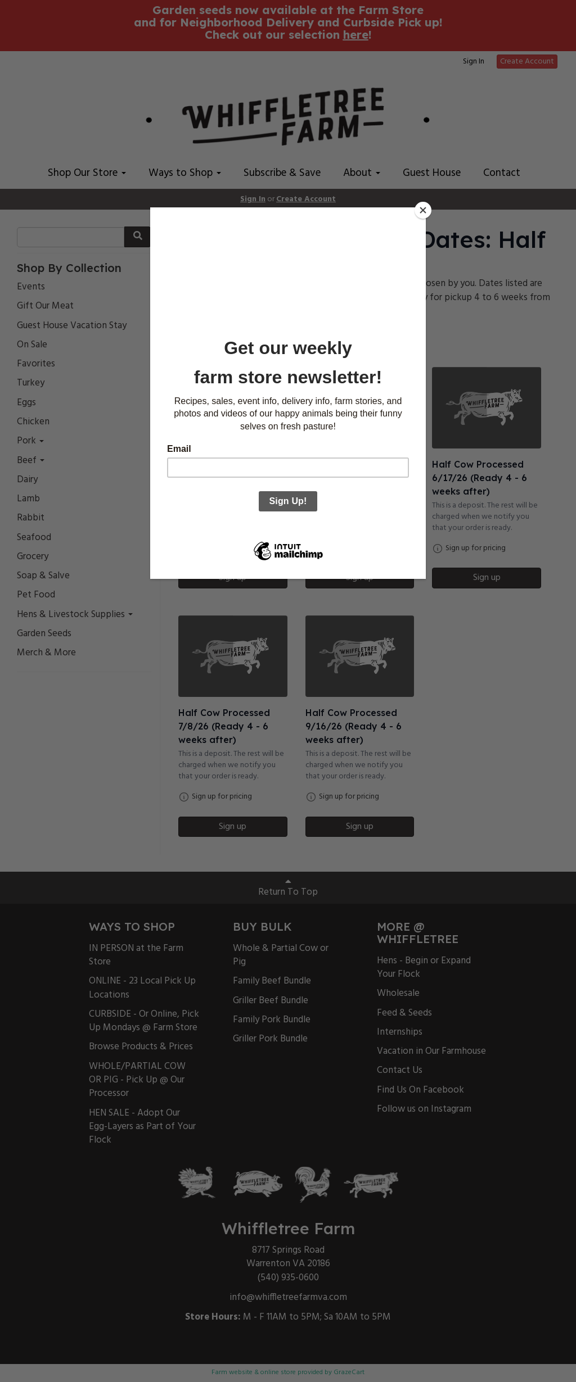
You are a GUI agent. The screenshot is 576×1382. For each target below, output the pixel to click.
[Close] (423, 210)
